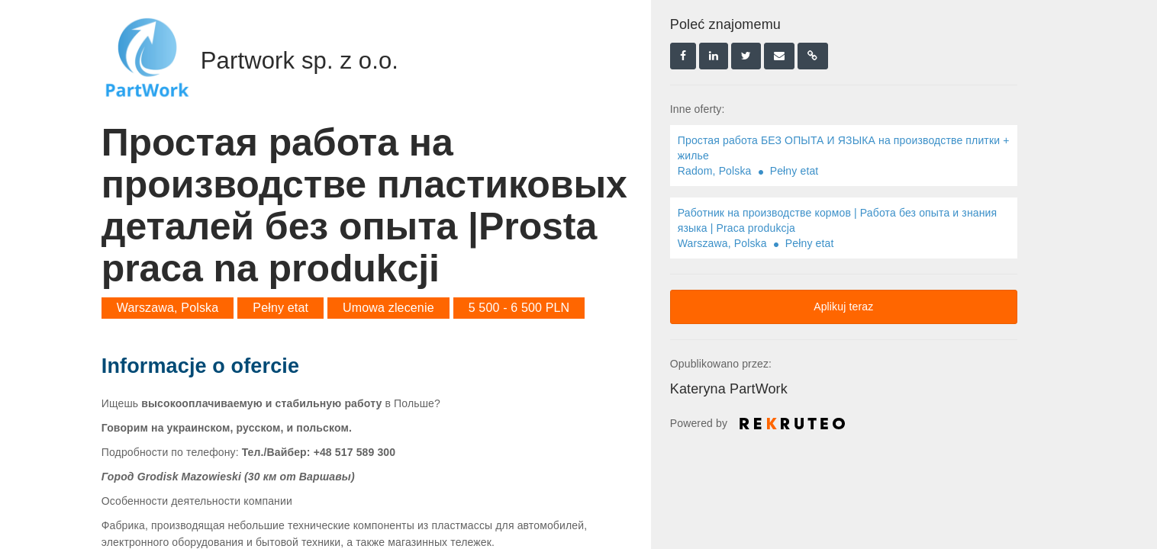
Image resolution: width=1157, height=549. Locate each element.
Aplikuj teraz (843, 306)
